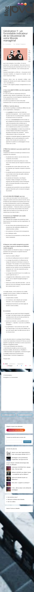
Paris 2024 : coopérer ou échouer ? (21, 482)
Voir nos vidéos (11, 501)
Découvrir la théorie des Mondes (16, 499)
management (23, 44)
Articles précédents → (25, 414)
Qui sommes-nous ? (13, 497)
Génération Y (18, 44)
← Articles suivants (8, 414)
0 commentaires (8, 44)
